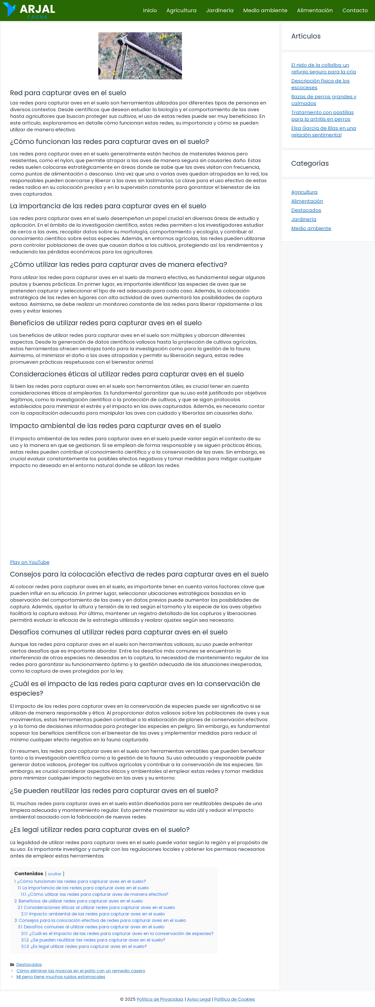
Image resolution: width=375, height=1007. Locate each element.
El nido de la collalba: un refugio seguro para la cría (323, 68)
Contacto (355, 10)
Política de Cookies (234, 999)
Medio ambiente (265, 10)
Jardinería (220, 10)
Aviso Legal (199, 999)
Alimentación (315, 10)
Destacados (29, 965)
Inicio (150, 10)
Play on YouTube (30, 562)
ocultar (54, 874)
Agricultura (181, 10)
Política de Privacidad (160, 999)
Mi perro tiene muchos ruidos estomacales (61, 977)
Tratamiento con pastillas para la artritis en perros (322, 115)
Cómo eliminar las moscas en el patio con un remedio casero (81, 971)
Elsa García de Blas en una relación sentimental (323, 131)
